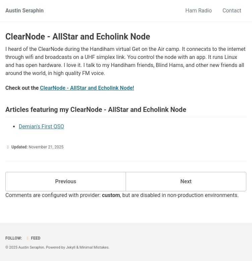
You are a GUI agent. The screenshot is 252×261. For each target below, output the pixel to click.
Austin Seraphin (24, 10)
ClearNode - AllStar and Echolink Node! (87, 88)
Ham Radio (198, 10)
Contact (232, 10)
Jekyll (70, 247)
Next (185, 181)
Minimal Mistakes (94, 247)
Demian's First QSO (41, 126)
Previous (65, 181)
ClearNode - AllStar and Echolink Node (77, 37)
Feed (33, 238)
